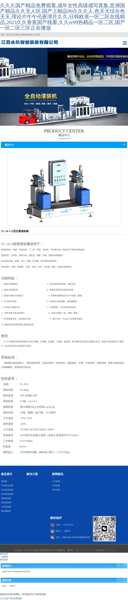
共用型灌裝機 (7, 494)
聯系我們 (4, 560)
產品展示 (6, 474)
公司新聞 (56, 481)
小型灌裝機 (6, 507)
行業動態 (56, 486)
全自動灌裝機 (7, 490)
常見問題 (56, 490)
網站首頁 (4, 554)
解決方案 (32, 474)
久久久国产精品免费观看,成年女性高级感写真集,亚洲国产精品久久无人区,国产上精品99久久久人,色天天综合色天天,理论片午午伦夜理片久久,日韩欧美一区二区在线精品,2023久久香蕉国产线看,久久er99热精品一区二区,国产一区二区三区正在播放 (62, 17)
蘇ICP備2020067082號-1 (85, 550)
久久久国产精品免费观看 (11, 598)
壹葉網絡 (110, 550)
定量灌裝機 (6, 503)
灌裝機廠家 (6, 511)
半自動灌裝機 (7, 486)
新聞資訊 (57, 474)
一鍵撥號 (4, 557)
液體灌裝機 (6, 498)
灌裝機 (4, 481)
